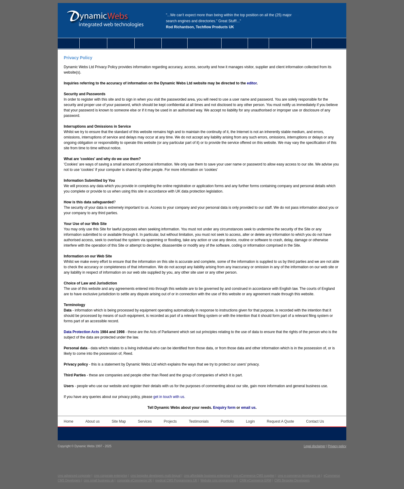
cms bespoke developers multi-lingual (155, 475)
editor (252, 83)
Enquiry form (224, 407)
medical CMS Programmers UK (176, 480)
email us (248, 407)
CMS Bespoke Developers (292, 480)
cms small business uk (99, 480)
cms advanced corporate (74, 475)
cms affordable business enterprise (207, 475)
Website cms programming (218, 480)
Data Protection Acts (81, 332)
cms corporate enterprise (110, 475)
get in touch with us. (169, 397)
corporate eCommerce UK (134, 480)
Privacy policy (337, 446)
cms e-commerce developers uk (299, 475)
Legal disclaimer (314, 446)
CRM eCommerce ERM (255, 480)
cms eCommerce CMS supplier (253, 475)
